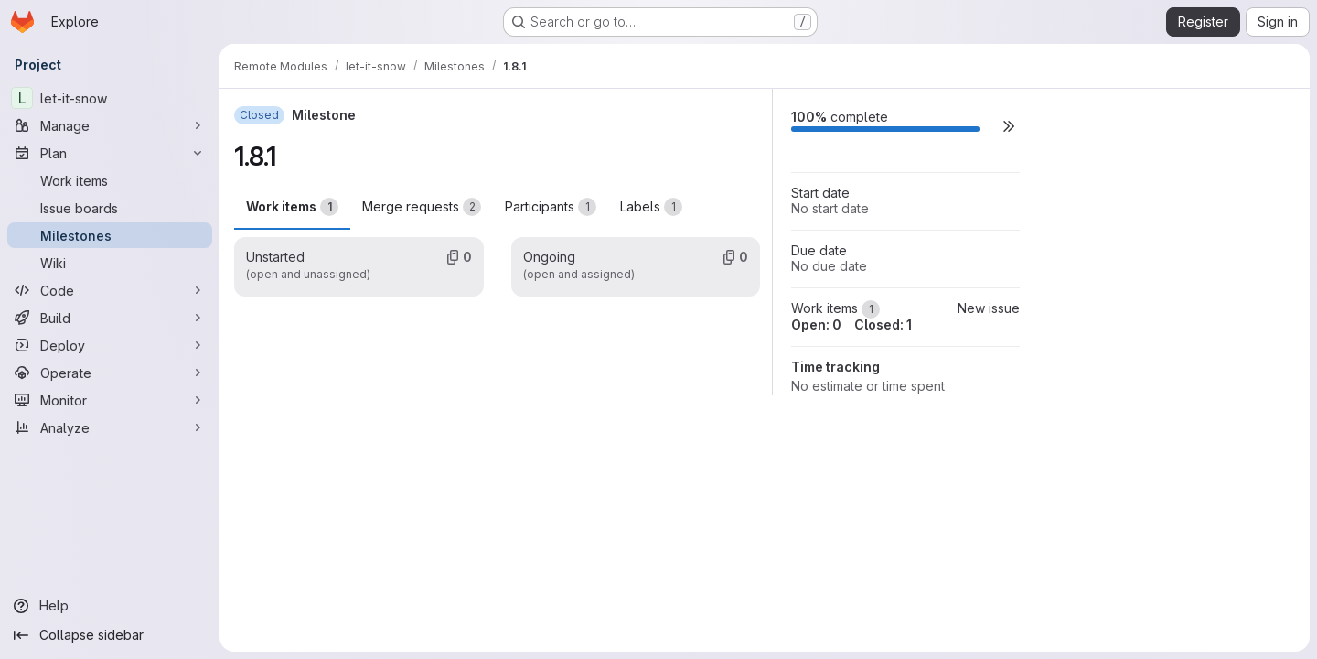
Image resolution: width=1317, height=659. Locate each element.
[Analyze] (109, 427)
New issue (989, 308)
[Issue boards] (109, 208)
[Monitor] (109, 400)
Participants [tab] (550, 207)
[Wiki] (109, 262)
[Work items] (109, 180)
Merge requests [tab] (421, 207)
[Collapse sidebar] (109, 635)
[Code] (109, 290)
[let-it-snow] (109, 98)
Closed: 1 (883, 324)
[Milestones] (109, 235)
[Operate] (109, 372)
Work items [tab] (292, 207)
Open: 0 (816, 324)
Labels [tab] (651, 207)
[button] (1009, 125)
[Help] (109, 606)
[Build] (109, 317)
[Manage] (109, 125)
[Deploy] (109, 345)
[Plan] (109, 153)
